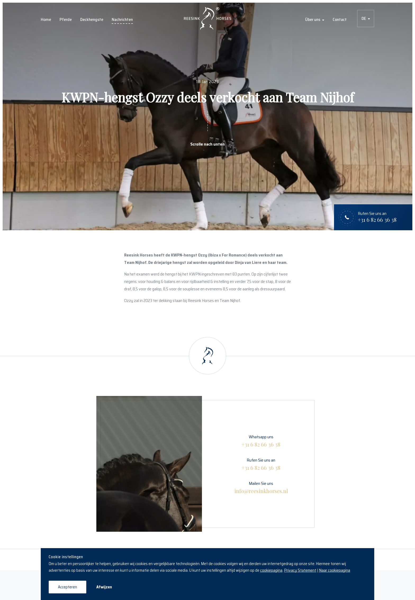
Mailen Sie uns (261, 487)
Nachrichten (122, 19)
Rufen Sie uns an (261, 464)
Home (46, 19)
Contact (340, 19)
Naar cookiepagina (334, 570)
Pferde (66, 19)
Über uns (312, 19)
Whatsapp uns (261, 441)
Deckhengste (91, 19)
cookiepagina (271, 570)
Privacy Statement (300, 570)
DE (364, 18)
